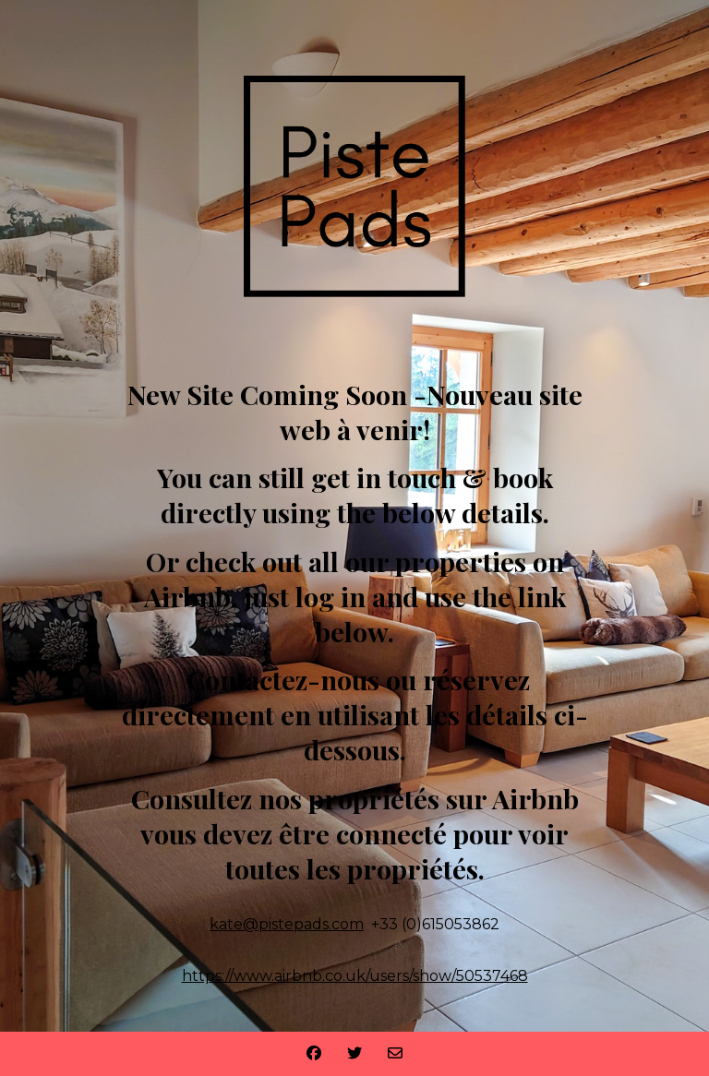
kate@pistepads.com (287, 924)
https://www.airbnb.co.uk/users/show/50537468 (355, 976)
